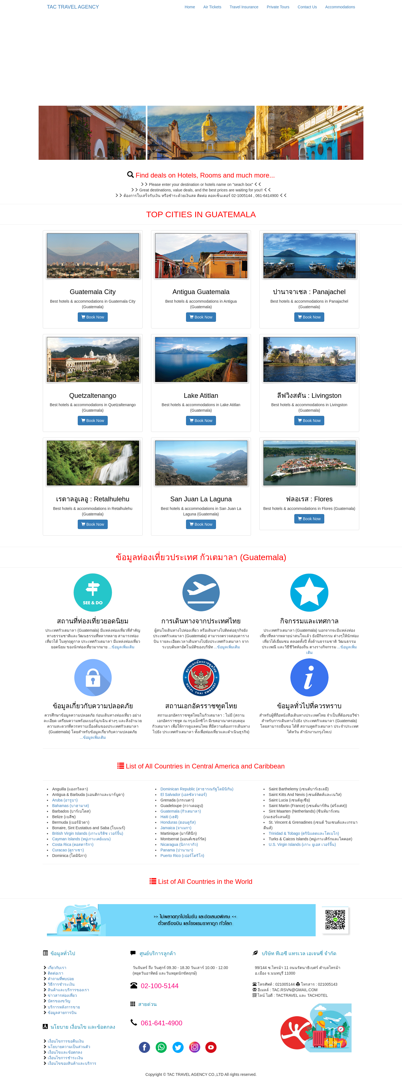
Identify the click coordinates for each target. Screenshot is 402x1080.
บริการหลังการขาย (64, 1007)
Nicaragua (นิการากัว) (179, 844)
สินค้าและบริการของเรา (68, 990)
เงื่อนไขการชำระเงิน (65, 1058)
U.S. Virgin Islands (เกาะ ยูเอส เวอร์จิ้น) (302, 844)
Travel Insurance (244, 7)
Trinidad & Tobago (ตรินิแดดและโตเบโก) (304, 833)
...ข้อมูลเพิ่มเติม (122, 647)
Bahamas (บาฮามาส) (70, 805)
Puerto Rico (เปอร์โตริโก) (182, 855)
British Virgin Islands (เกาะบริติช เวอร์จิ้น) (87, 833)
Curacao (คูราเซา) (68, 850)
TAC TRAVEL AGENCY (73, 7)
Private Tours (278, 7)
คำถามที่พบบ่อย (60, 979)
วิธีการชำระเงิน (61, 984)
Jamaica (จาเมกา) (175, 828)
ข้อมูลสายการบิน (62, 1012)
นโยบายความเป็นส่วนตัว (68, 1046)
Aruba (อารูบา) (65, 800)
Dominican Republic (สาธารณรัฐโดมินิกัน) (196, 789)
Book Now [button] (92, 317)
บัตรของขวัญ (58, 1001)
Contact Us (307, 7)
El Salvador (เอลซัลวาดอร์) (183, 794)
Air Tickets (212, 7)
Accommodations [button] (340, 7)
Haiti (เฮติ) (169, 817)
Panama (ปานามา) (176, 850)
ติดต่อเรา (55, 973)
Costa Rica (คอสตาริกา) (73, 844)
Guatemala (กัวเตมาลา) (180, 811)
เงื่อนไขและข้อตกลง (64, 1052)
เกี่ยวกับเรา (56, 967)
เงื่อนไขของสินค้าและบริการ (71, 1063)
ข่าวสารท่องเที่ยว (62, 995)
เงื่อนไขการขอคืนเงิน (65, 1041)
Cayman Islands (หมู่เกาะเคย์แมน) (81, 839)
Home (190, 7)
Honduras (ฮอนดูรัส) (178, 822)
